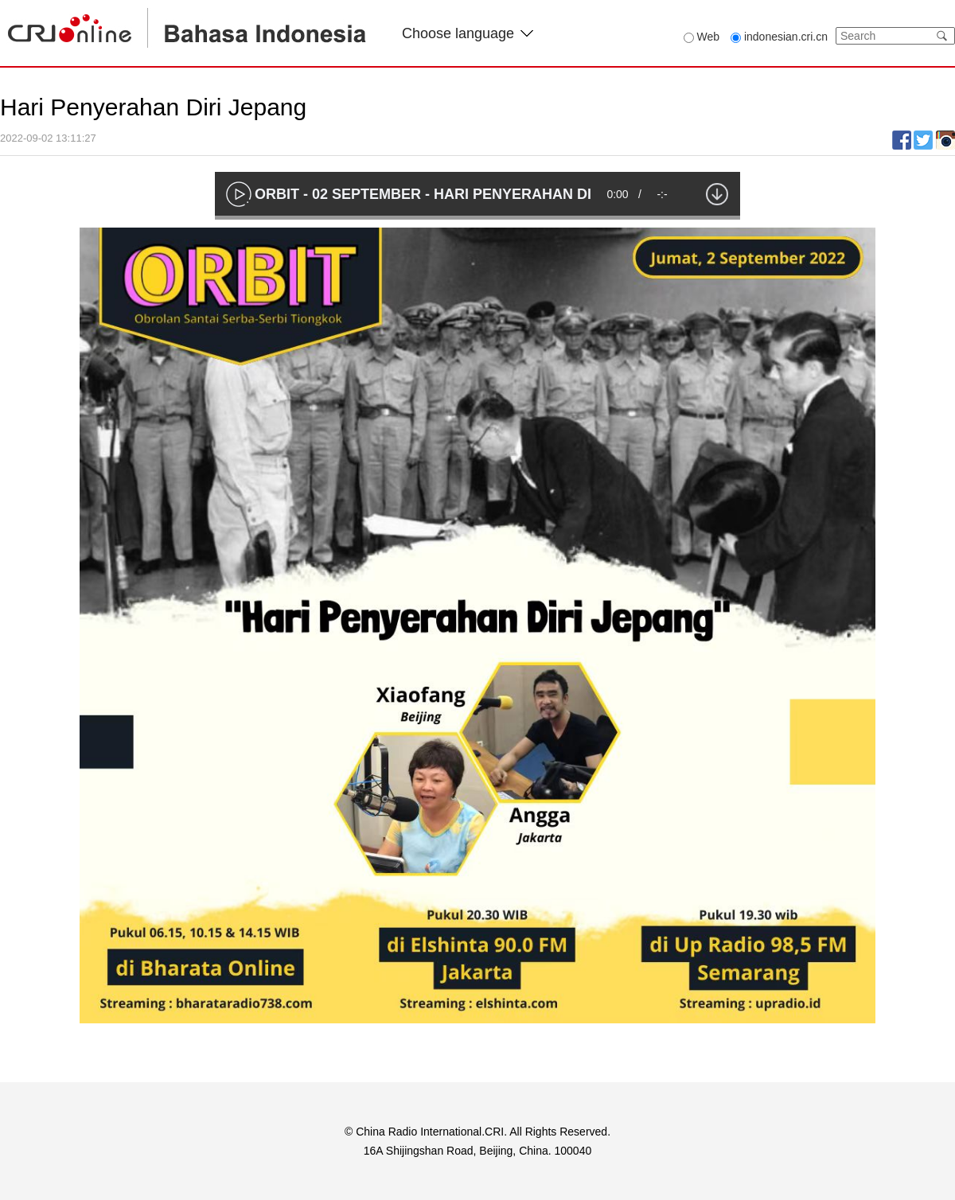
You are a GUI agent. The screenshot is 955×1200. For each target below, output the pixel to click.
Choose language (467, 33)
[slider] (477, 218)
